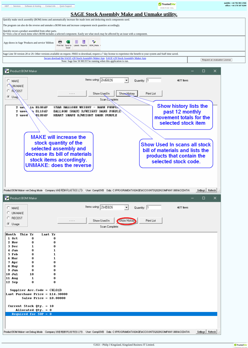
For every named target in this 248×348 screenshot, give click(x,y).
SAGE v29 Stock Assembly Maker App (126, 58)
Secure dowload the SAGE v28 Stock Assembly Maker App (74, 58)
